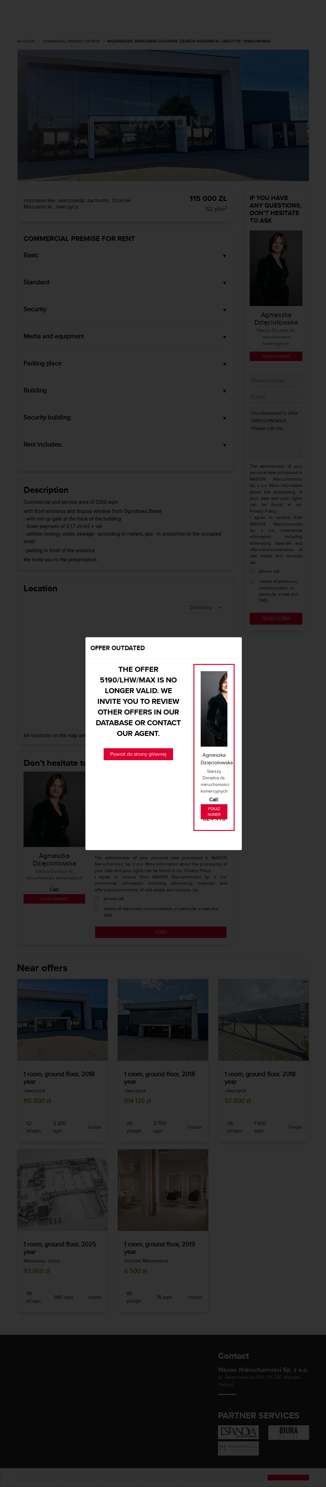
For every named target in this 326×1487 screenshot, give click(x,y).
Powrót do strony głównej (138, 754)
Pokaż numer (214, 812)
